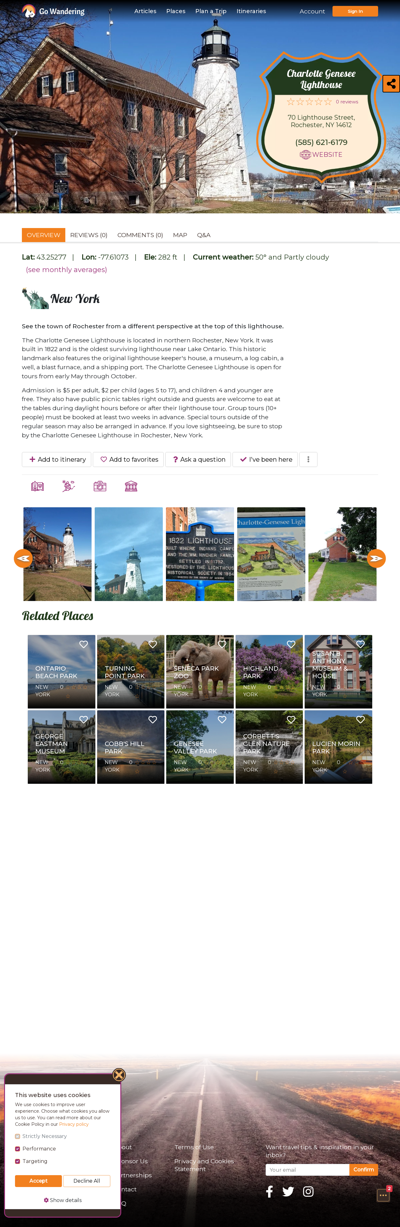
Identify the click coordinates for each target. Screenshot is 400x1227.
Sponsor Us (130, 1161)
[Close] (119, 1076)
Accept (38, 1181)
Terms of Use (194, 1147)
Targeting (35, 1161)
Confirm (363, 1170)
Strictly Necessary (44, 1136)
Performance (39, 1149)
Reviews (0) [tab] (89, 235)
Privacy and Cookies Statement (204, 1165)
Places (175, 11)
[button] (383, 1195)
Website (327, 154)
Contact (125, 1189)
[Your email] (308, 1170)
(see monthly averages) (66, 270)
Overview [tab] (43, 235)
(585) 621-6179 (321, 142)
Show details (63, 1200)
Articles (145, 11)
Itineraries (251, 11)
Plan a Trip (211, 11)
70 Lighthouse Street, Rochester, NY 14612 (321, 121)
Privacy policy (74, 1124)
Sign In (355, 11)
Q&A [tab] (204, 235)
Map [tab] (180, 235)
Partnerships (132, 1175)
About (122, 1147)
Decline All (86, 1181)
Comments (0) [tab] (140, 235)
